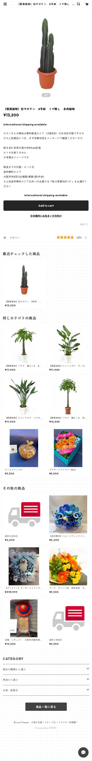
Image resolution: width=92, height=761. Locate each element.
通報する (84, 224)
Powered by (46, 728)
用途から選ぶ (10, 679)
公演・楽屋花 (10, 690)
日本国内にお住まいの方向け (46, 215)
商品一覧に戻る (46, 707)
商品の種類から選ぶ (14, 669)
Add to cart (46, 205)
